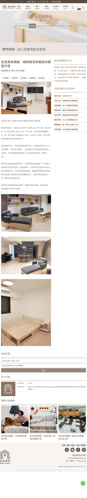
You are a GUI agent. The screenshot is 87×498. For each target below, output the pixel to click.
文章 (77, 445)
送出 (43, 370)
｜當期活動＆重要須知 (66, 100)
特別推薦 (69, 26)
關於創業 (54, 26)
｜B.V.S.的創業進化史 (65, 119)
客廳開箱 (32, 78)
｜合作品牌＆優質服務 (66, 129)
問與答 (83, 445)
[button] (83, 8)
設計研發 (47, 26)
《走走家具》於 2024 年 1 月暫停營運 (43, 1)
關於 (68, 445)
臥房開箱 (41, 78)
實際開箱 (32, 26)
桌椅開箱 (14, 78)
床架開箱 (23, 78)
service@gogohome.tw (77, 458)
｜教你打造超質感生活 (66, 110)
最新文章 (17, 26)
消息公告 (25, 26)
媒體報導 (62, 26)
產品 (73, 445)
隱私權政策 (65, 466)
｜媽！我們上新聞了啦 (66, 124)
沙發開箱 (5, 78)
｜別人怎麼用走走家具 (66, 105)
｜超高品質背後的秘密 (66, 115)
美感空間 (40, 26)
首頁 (63, 445)
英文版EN (70, 466)
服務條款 (60, 466)
